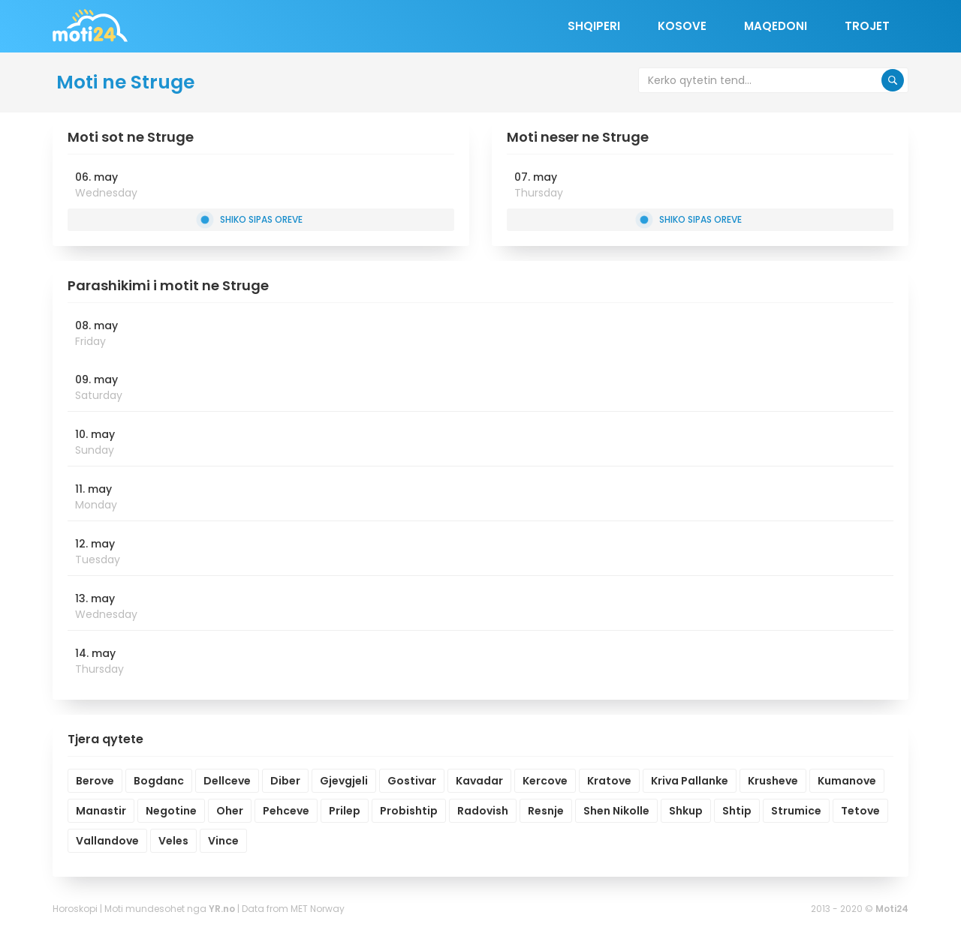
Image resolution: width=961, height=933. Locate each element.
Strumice (796, 810)
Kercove (545, 780)
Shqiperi (594, 26)
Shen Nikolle (616, 810)
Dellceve (227, 780)
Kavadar (479, 780)
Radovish (482, 810)
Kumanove (847, 780)
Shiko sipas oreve (251, 219)
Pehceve (286, 810)
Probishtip (409, 810)
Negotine (171, 810)
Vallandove (107, 840)
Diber (285, 780)
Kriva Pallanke (689, 780)
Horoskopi (75, 908)
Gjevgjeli (344, 780)
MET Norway (318, 908)
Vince (223, 840)
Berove (95, 780)
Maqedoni (775, 26)
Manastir (101, 810)
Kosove (682, 26)
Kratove (609, 780)
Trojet (867, 26)
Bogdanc (159, 780)
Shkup (686, 810)
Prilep (344, 810)
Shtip (737, 810)
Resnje (546, 810)
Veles (173, 840)
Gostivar (411, 780)
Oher (229, 810)
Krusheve (773, 780)
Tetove (860, 810)
